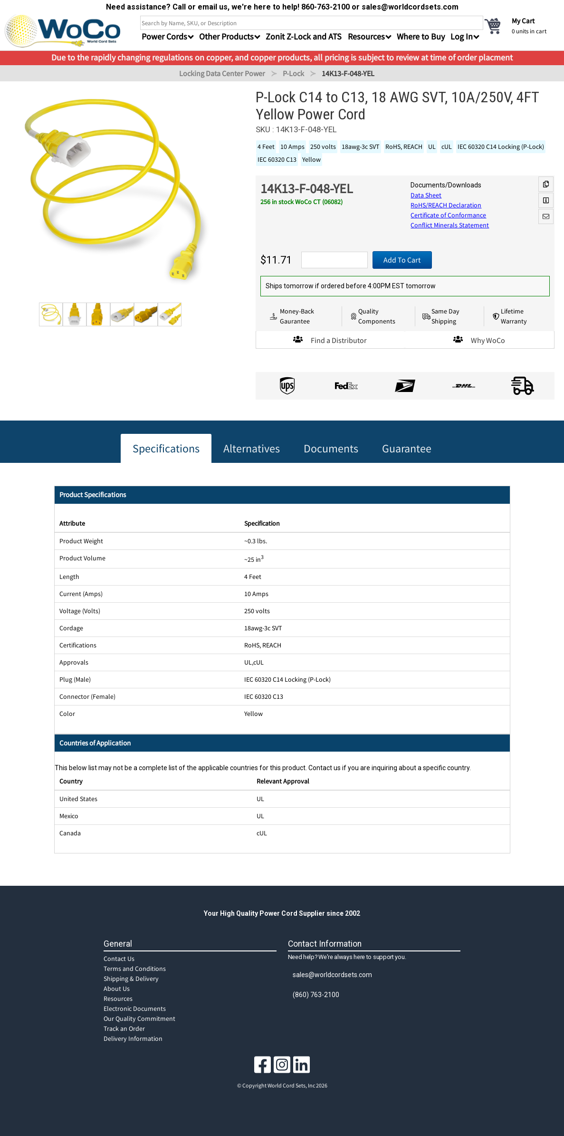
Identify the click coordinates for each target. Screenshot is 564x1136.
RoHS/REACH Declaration (446, 205)
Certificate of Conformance (448, 215)
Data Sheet (426, 195)
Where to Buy (421, 36)
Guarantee (406, 448)
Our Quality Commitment (139, 1018)
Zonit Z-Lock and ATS (304, 36)
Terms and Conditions (135, 968)
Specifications (166, 448)
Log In (461, 36)
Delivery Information (133, 1038)
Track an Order (124, 1028)
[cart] (521, 26)
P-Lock (293, 73)
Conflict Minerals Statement (450, 225)
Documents (331, 448)
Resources (118, 998)
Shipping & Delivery (131, 978)
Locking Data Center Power (222, 73)
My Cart (523, 20)
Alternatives (251, 448)
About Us (117, 988)
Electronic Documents (135, 1008)
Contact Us (119, 958)
